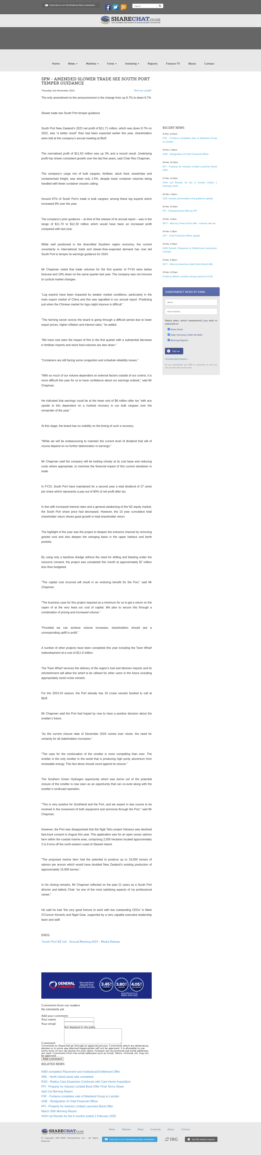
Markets (92, 63)
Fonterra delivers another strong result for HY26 (187, 276)
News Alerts (175, 329)
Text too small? (143, 90)
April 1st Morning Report (57, 1091)
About (192, 63)
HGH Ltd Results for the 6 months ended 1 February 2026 (78, 1116)
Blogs (141, 1129)
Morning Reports (178, 340)
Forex (112, 63)
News (73, 63)
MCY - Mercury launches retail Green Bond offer (188, 264)
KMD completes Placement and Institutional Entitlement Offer (80, 1071)
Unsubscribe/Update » (176, 359)
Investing (132, 63)
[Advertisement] (96, 961)
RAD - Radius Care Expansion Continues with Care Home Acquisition (86, 1081)
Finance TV (173, 63)
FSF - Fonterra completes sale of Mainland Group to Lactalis (80, 1096)
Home (56, 63)
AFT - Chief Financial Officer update (181, 235)
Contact (209, 63)
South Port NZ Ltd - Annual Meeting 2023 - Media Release (80, 941)
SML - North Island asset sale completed (67, 1076)
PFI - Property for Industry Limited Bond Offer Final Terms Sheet (82, 1086)
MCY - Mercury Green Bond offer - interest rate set (189, 223)
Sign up (176, 351)
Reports (153, 63)
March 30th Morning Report (59, 1111)
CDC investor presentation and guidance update (188, 198)
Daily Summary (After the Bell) (185, 334)
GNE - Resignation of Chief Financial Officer (69, 1101)
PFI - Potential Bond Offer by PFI (180, 210)
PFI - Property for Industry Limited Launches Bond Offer (77, 1106)
